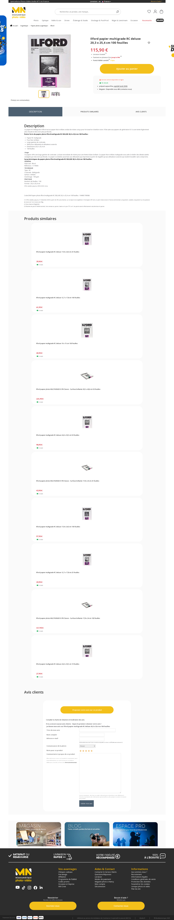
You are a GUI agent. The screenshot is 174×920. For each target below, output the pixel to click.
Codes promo (63, 881)
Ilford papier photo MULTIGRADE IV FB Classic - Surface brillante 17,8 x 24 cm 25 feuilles (67, 481)
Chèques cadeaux (65, 872)
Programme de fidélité (67, 879)
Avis (141, 111)
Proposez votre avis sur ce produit (87, 710)
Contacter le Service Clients (106, 872)
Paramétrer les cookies (140, 884)
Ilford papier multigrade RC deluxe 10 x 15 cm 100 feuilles (57, 343)
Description (35, 111)
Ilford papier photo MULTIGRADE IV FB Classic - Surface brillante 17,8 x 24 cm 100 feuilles (68, 618)
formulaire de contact (71, 762)
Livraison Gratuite (100, 54)
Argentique (24, 26)
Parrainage (62, 874)
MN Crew (62, 886)
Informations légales (139, 877)
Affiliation (62, 877)
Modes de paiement (103, 879)
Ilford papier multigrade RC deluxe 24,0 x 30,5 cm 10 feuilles (57, 664)
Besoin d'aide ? (156, 1)
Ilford (52, 26)
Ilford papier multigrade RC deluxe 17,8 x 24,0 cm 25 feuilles (57, 252)
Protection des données (141, 881)
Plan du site (136, 889)
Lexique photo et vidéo (140, 886)
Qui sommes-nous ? (139, 872)
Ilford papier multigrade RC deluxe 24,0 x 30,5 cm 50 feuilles (57, 435)
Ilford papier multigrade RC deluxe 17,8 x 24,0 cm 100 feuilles (58, 527)
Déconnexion (100, 886)
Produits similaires (89, 111)
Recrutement (136, 874)
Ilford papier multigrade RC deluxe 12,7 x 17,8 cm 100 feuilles (58, 298)
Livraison (98, 877)
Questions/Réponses (103, 874)
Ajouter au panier (127, 68)
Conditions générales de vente (143, 879)
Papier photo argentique (39, 26)
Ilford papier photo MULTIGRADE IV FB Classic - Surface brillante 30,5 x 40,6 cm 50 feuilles (68, 389)
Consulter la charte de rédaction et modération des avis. (65, 720)
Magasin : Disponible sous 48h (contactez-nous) (115, 89)
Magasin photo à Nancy (104, 881)
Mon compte (100, 884)
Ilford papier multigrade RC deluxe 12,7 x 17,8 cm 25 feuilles (57, 572)
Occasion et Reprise (66, 884)
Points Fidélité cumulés (101, 60)
